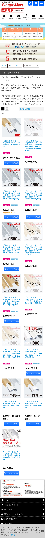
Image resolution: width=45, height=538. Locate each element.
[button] (41, 3)
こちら (13, 535)
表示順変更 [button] (25, 109)
